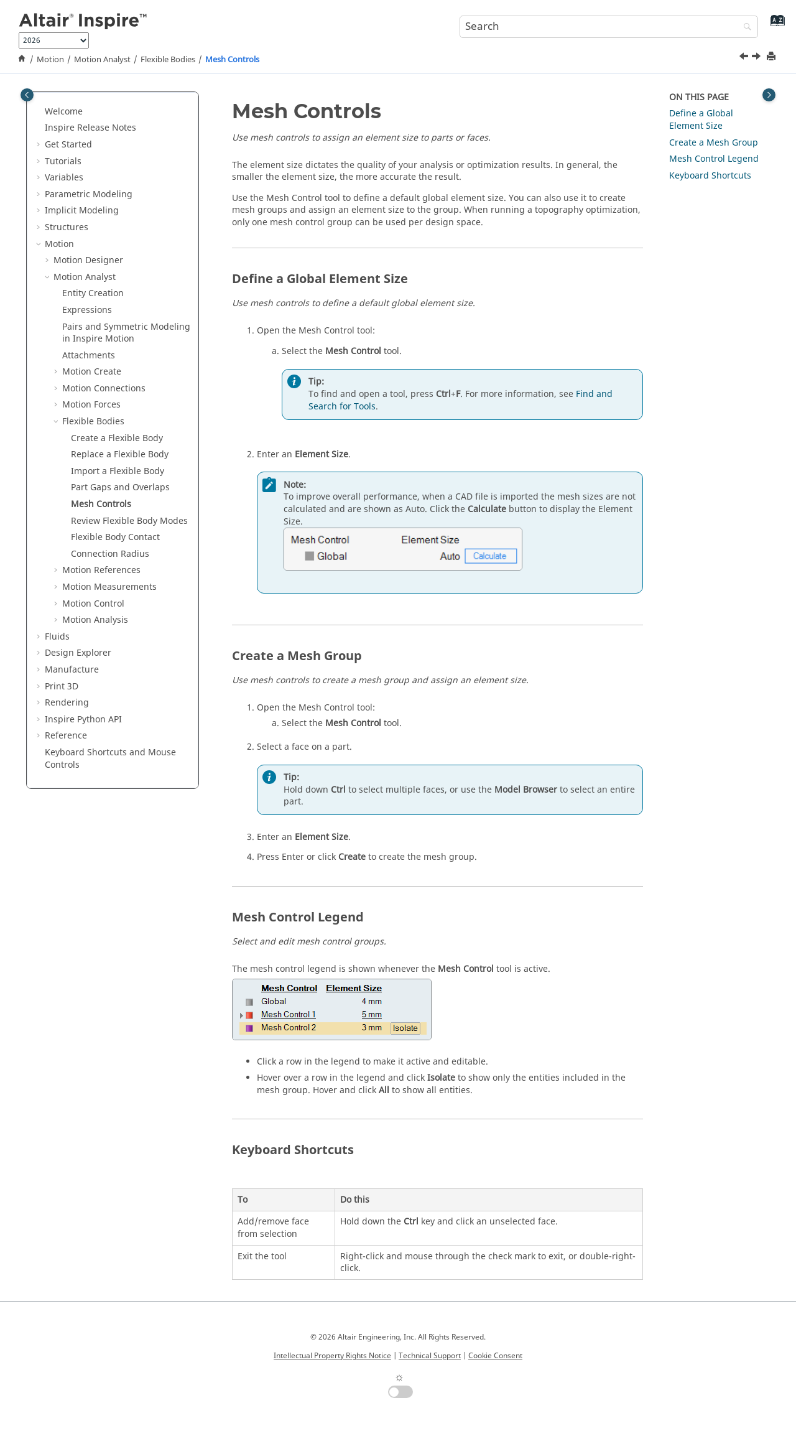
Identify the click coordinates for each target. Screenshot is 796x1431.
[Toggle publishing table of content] (27, 94)
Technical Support (430, 1355)
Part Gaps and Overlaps (120, 487)
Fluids (57, 636)
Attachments (88, 355)
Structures (66, 227)
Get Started (68, 144)
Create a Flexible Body (117, 438)
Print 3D (61, 686)
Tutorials (63, 161)
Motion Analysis (95, 620)
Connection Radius (110, 554)
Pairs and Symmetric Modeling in (126, 333)
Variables (64, 177)
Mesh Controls (232, 59)
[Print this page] (772, 57)
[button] (40, 112)
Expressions (87, 310)
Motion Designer (88, 260)
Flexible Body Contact (115, 537)
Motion (50, 59)
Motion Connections (104, 388)
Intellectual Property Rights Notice (332, 1355)
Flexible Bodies (168, 59)
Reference (66, 735)
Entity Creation (93, 293)
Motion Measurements (109, 587)
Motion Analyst (102, 59)
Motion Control (93, 603)
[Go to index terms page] (774, 25)
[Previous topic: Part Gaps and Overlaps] (745, 57)
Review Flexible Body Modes (129, 521)
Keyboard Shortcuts (710, 175)
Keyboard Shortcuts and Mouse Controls (110, 758)
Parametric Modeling (88, 194)
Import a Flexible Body (117, 471)
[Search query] (609, 27)
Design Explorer (78, 653)
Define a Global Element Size (701, 120)
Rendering (67, 702)
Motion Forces (91, 404)
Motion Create (91, 371)
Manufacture (72, 669)
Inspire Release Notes (90, 127)
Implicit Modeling (82, 210)
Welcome (64, 111)
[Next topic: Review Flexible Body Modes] (757, 57)
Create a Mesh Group (713, 142)
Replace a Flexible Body (120, 454)
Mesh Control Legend (714, 158)
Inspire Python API (83, 719)
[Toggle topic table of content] (768, 94)
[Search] (744, 28)
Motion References (101, 570)
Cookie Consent (495, 1355)
